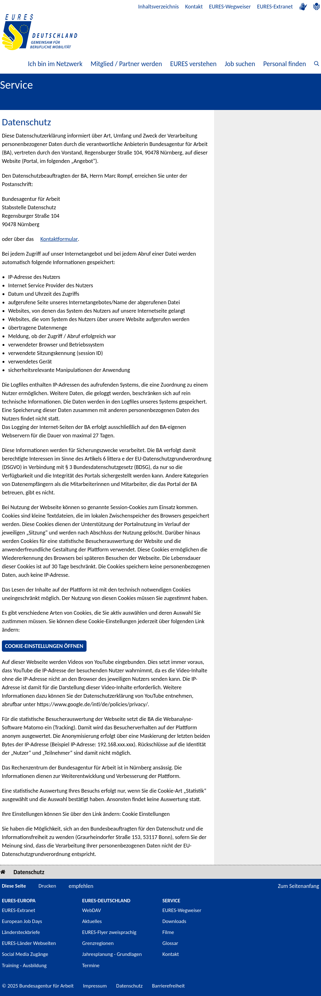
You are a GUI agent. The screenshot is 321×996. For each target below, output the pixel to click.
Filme (168, 932)
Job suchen (240, 64)
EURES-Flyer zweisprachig (109, 932)
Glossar (170, 943)
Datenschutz (28, 872)
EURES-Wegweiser (230, 6)
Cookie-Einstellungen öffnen (44, 646)
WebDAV (91, 910)
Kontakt (194, 6)
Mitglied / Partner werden (126, 64)
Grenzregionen (98, 943)
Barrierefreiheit (168, 986)
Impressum (95, 986)
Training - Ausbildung (24, 965)
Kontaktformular (59, 239)
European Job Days (22, 921)
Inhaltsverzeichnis (158, 6)
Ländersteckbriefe (21, 932)
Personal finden (284, 64)
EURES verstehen (193, 64)
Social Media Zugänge (25, 954)
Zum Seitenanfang (298, 886)
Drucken (47, 886)
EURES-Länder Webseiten (29, 943)
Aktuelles (92, 921)
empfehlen (81, 886)
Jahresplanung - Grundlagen (112, 954)
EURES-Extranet (275, 6)
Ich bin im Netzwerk (55, 64)
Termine (90, 965)
